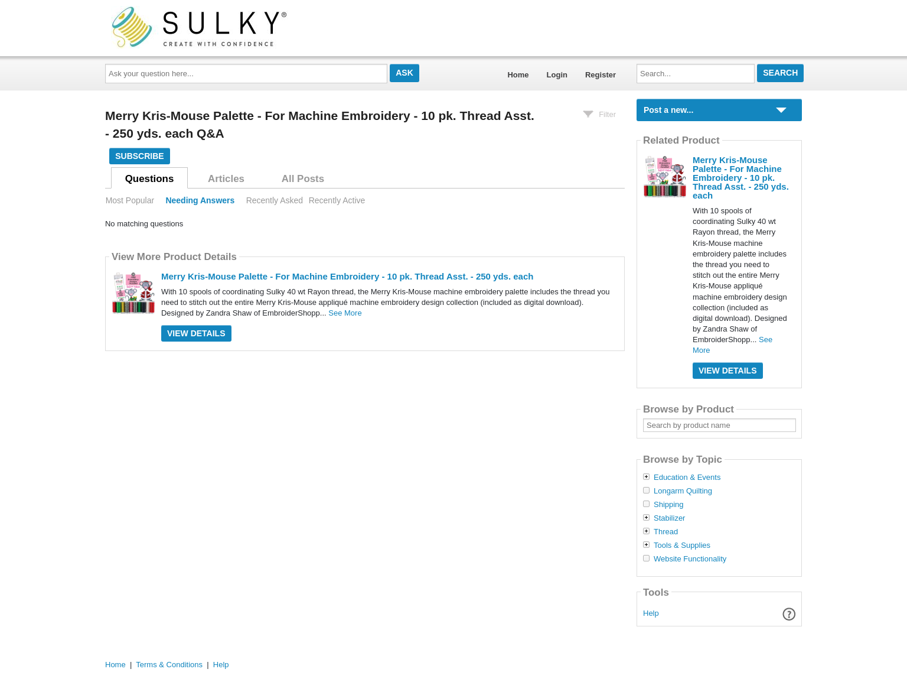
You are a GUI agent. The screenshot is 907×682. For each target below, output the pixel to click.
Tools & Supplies (682, 545)
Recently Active (337, 200)
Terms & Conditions (169, 664)
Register (600, 74)
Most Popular (130, 200)
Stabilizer (669, 518)
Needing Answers (199, 200)
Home (517, 74)
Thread (666, 532)
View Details (196, 333)
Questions (149, 178)
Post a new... (668, 110)
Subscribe (139, 156)
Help (651, 613)
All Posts (303, 178)
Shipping (669, 505)
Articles (226, 178)
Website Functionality (690, 559)
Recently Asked (274, 200)
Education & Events (687, 477)
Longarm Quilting (683, 491)
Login (557, 74)
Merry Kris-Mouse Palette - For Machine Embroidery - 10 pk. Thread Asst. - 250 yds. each (347, 276)
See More (344, 312)
